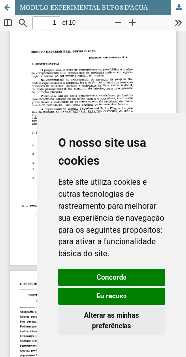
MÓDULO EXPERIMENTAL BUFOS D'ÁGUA (84, 7)
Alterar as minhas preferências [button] (111, 320)
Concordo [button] (112, 277)
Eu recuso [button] (111, 296)
